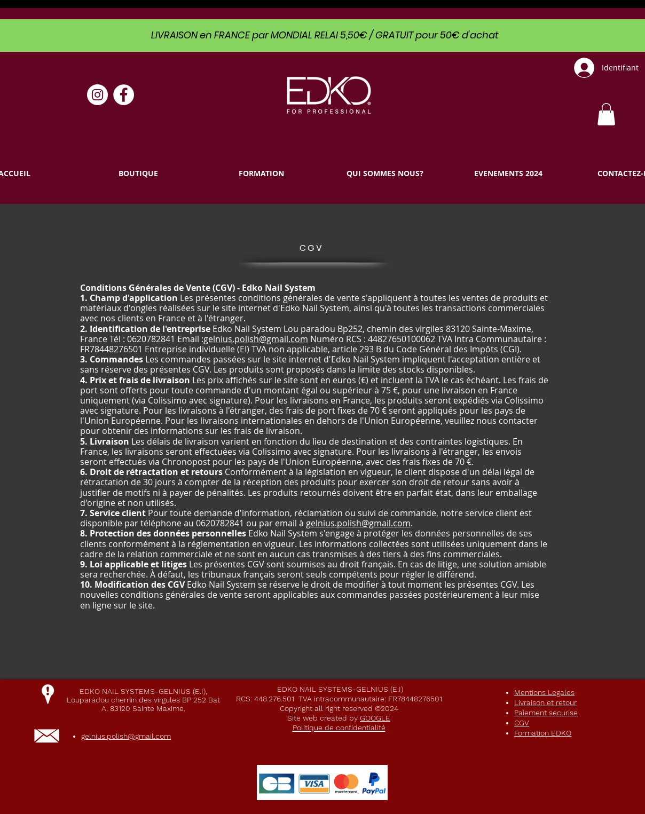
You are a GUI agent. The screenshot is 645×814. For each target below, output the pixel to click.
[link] (606, 114)
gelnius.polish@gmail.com (255, 339)
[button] (138, 173)
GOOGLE (375, 718)
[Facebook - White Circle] (123, 94)
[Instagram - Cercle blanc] (97, 94)
